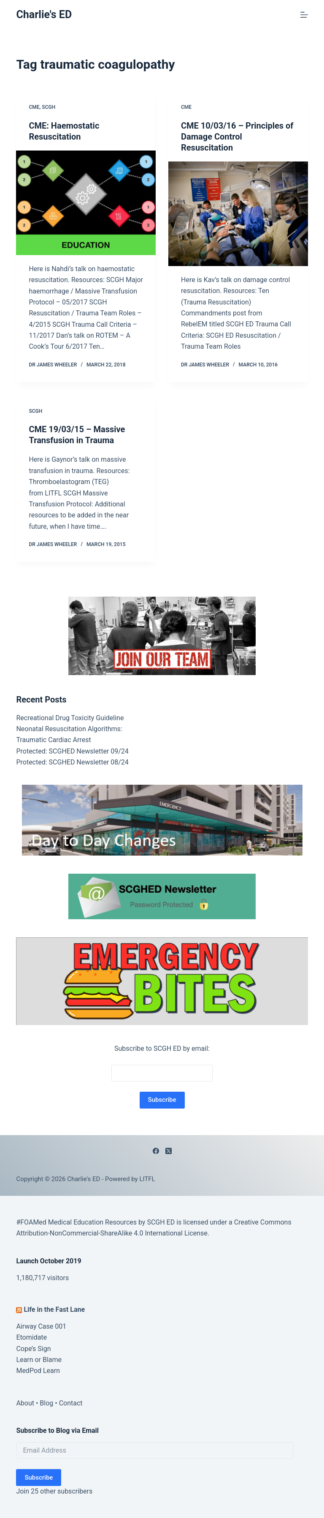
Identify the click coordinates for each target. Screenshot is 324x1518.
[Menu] (304, 15)
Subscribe (38, 1477)
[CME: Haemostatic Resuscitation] (86, 203)
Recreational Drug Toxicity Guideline (70, 718)
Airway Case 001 (41, 1326)
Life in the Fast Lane (54, 1309)
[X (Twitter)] (168, 1151)
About (25, 1403)
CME (34, 107)
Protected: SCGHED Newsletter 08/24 (72, 762)
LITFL (147, 1179)
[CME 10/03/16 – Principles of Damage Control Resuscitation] (238, 213)
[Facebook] (156, 1151)
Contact (71, 1403)
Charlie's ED (44, 14)
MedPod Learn (38, 1371)
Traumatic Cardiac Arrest (53, 740)
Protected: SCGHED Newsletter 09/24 (72, 751)
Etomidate (31, 1337)
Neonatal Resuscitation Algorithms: (69, 729)
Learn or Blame (39, 1360)
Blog (46, 1403)
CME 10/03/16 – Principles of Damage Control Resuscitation (237, 137)
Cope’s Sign (33, 1349)
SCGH (48, 107)
